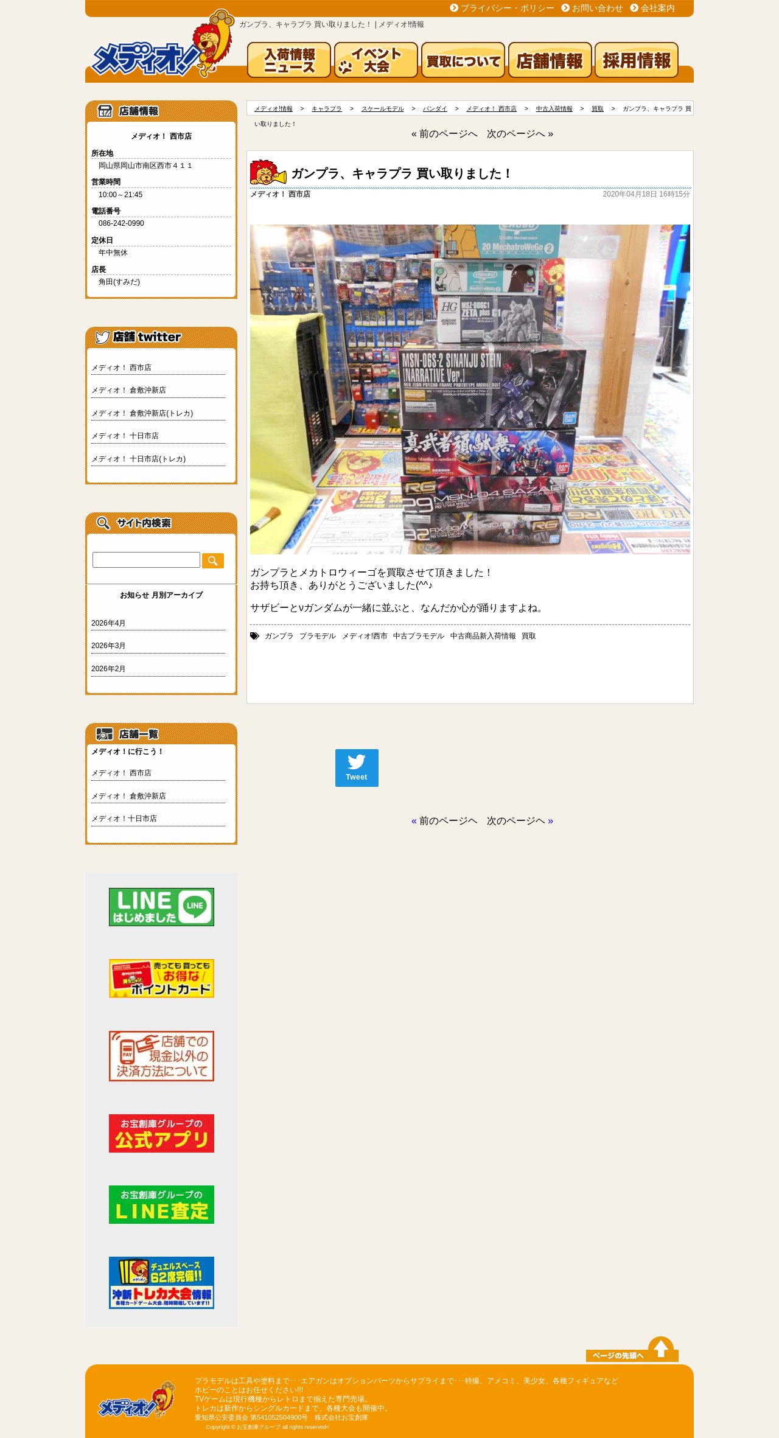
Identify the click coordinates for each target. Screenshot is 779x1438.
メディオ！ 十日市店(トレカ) (138, 459)
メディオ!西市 (365, 636)
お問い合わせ (597, 8)
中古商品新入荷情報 (483, 636)
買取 (529, 636)
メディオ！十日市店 (124, 818)
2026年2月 (108, 669)
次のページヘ (516, 820)
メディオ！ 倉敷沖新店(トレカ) (142, 413)
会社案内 (658, 8)
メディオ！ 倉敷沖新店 (128, 390)
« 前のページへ (444, 133)
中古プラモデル (418, 636)
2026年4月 (108, 623)
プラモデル (317, 636)
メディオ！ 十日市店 (125, 435)
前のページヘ (448, 820)
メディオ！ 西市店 (121, 367)
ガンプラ (279, 636)
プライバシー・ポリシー (507, 8)
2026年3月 (108, 645)
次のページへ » (520, 133)
